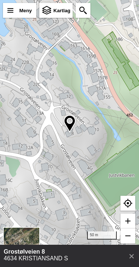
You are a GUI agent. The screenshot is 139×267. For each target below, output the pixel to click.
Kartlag (61, 10)
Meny (25, 10)
